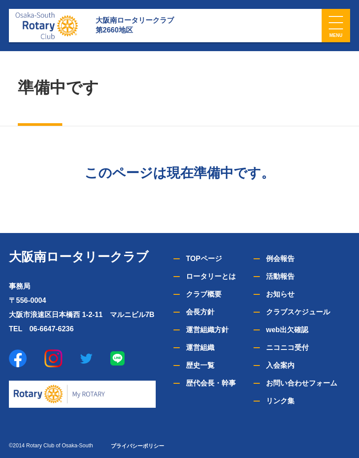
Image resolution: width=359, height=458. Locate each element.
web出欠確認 (287, 329)
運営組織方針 (207, 329)
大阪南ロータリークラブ (79, 257)
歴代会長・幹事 (211, 383)
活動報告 (280, 276)
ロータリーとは (211, 276)
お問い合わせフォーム (301, 383)
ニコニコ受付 (287, 347)
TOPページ (204, 258)
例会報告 (280, 258)
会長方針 (200, 312)
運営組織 (200, 347)
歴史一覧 (200, 365)
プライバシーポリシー (137, 446)
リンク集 (280, 401)
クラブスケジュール (298, 312)
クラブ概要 (204, 294)
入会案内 (280, 365)
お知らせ (280, 294)
